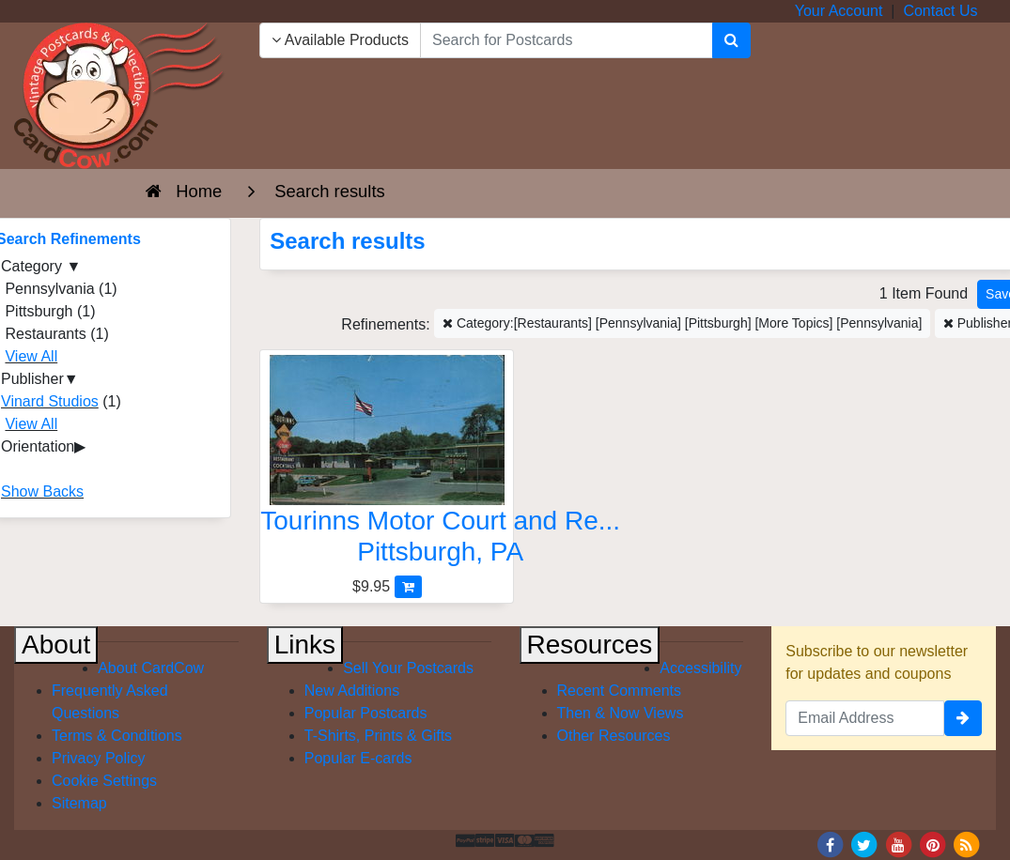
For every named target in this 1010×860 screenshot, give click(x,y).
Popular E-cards (358, 758)
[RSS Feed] (967, 844)
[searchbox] (566, 40)
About (56, 644)
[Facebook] (830, 844)
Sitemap (79, 803)
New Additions (351, 691)
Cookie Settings (104, 781)
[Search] (731, 40)
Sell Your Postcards (408, 668)
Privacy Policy (99, 758)
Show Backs (42, 491)
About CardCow (151, 668)
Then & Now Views (620, 713)
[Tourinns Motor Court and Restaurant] (386, 465)
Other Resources (614, 736)
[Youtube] (898, 844)
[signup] (963, 718)
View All (31, 356)
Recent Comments (619, 691)
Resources (590, 644)
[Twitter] (864, 844)
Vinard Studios (50, 401)
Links (304, 644)
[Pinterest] (933, 844)
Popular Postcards (365, 713)
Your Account (839, 11)
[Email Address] (864, 718)
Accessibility (700, 668)
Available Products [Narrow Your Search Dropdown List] (340, 40)
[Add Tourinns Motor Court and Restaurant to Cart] (408, 586)
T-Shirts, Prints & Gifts (378, 736)
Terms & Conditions (117, 736)
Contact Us (940, 11)
